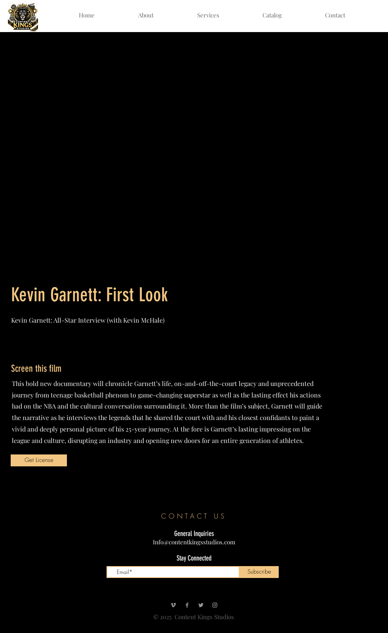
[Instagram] (214, 605)
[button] (272, 15)
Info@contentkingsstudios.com (194, 542)
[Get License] (39, 460)
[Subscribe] (259, 572)
